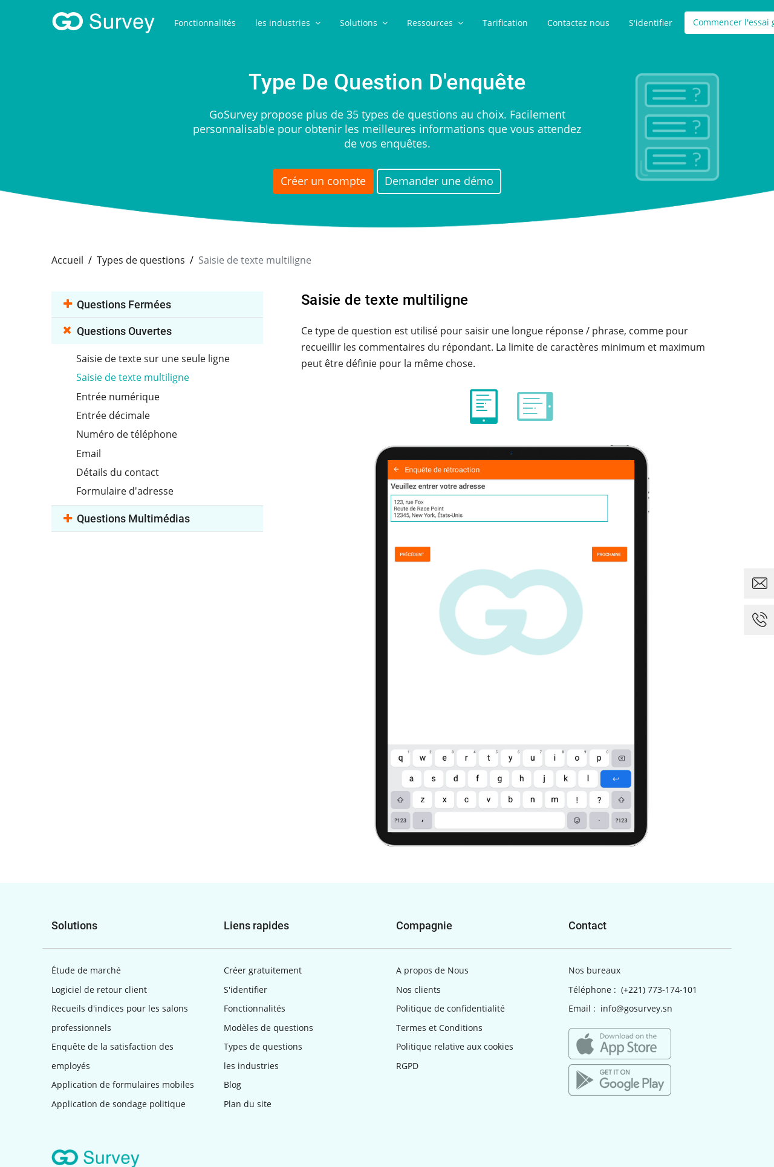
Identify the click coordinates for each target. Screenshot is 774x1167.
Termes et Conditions (439, 1026)
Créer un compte (316, 182)
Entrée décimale (114, 413)
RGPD (407, 1064)
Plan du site (248, 1102)
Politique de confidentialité (450, 1007)
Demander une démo (451, 182)
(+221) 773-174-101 (659, 988)
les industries (287, 22)
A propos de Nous (432, 969)
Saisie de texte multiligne (133, 376)
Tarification (505, 22)
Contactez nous (578, 22)
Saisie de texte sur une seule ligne (154, 357)
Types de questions (263, 1046)
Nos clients (418, 988)
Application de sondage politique (118, 1102)
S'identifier (650, 22)
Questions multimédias (126, 516)
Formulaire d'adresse (126, 488)
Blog (232, 1084)
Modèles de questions (268, 1026)
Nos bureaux (594, 969)
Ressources (435, 22)
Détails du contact (118, 469)
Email (89, 451)
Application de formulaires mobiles (122, 1084)
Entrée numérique (119, 394)
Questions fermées (117, 303)
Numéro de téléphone (127, 432)
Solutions (364, 22)
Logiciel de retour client (99, 988)
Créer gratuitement (263, 969)
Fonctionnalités (205, 22)
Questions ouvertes (117, 329)
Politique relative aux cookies (454, 1046)
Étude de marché (86, 969)
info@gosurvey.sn (636, 1007)
